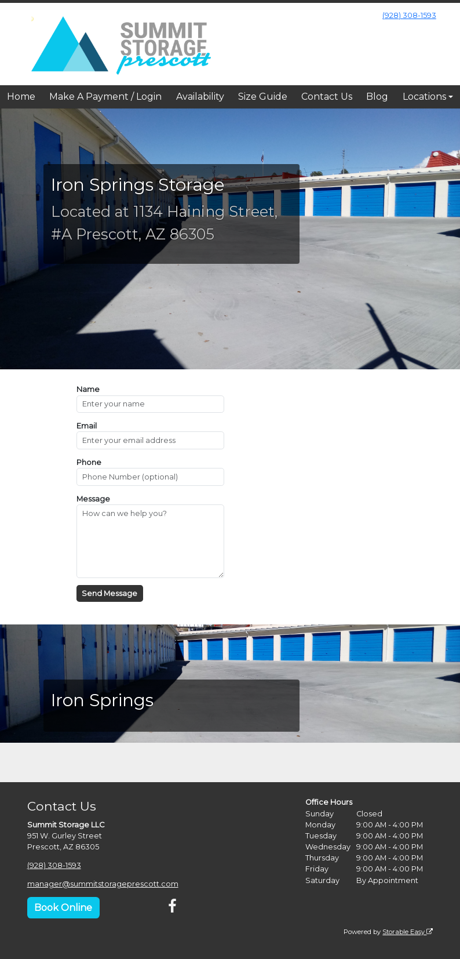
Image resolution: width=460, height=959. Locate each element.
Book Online (63, 907)
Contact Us (326, 96)
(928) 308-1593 (409, 15)
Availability (200, 96)
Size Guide (262, 96)
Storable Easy (407, 931)
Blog (377, 96)
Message (93, 499)
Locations (424, 96)
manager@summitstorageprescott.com (102, 884)
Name (88, 389)
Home (21, 96)
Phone (88, 462)
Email (86, 426)
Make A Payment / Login (105, 96)
